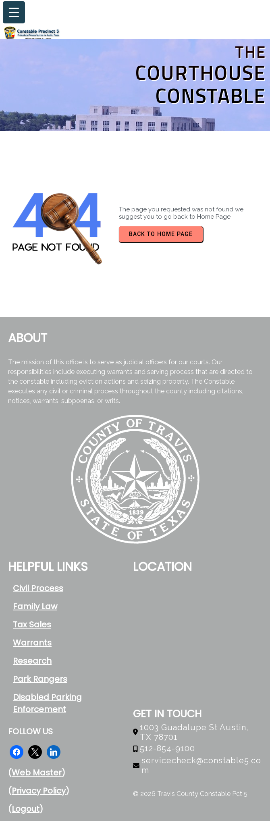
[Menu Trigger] (14, 12)
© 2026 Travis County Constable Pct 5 (190, 794)
